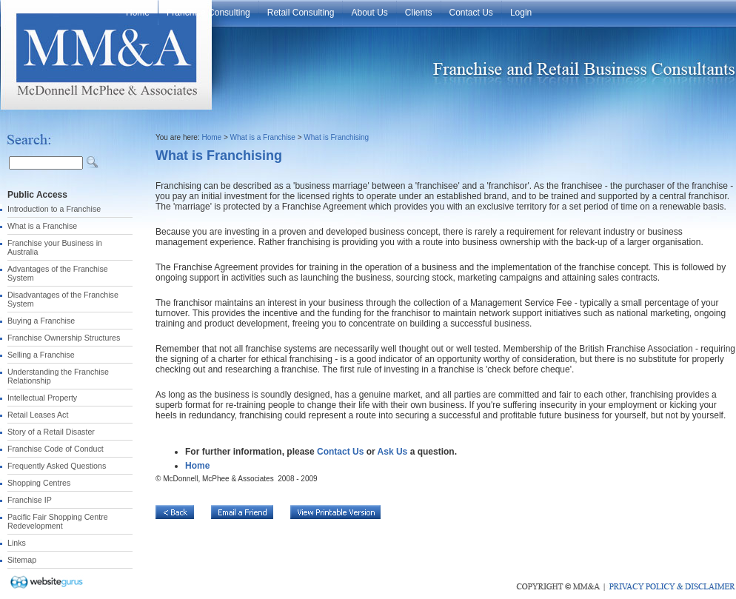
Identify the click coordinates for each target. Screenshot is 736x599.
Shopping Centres (38, 482)
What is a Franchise (42, 225)
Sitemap (21, 559)
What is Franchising (336, 137)
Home (211, 137)
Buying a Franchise (41, 320)
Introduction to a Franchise (54, 208)
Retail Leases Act (37, 414)
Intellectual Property (42, 397)
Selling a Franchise (41, 354)
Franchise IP (29, 499)
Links (16, 542)
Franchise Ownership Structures (63, 337)
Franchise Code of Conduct (55, 448)
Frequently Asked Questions (56, 465)
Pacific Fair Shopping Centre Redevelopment (57, 521)
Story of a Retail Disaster (51, 431)
